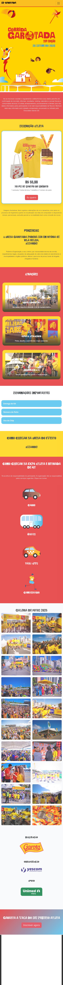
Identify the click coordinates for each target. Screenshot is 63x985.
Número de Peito (10, 415)
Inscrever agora (31, 928)
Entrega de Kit (9, 407)
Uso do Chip (8, 424)
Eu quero (31, 201)
